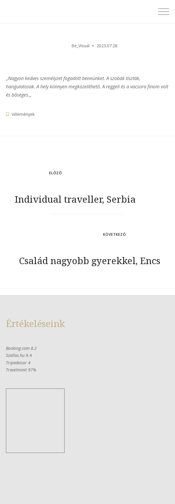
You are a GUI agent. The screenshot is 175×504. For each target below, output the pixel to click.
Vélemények (23, 114)
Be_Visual (80, 45)
